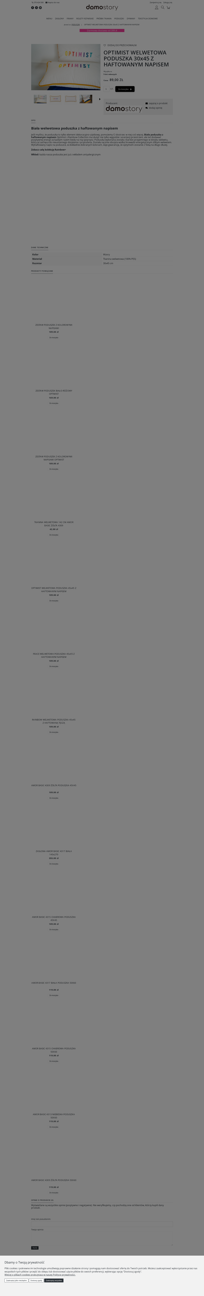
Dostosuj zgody (36, 1281)
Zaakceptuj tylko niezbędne (16, 1281)
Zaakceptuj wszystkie (54, 1281)
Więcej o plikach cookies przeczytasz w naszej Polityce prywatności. (40, 1274)
